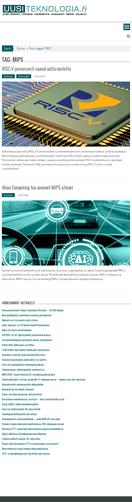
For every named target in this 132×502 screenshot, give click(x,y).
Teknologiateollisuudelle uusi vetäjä (19, 414)
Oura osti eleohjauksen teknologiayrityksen (23, 364)
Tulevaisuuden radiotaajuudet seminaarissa (23, 369)
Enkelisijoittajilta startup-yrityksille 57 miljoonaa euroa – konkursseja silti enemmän (43, 379)
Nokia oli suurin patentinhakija (16, 330)
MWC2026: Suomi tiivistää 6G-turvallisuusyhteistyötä (28, 374)
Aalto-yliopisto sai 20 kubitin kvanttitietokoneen (25, 325)
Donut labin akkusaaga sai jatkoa (18, 345)
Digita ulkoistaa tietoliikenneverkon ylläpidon (24, 434)
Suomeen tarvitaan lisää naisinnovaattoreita (23, 355)
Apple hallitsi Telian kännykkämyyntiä (20, 404)
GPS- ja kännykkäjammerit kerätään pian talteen (26, 453)
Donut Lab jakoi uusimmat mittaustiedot (22, 394)
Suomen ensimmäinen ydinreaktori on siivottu (24, 360)
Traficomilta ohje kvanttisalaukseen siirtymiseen (25, 350)
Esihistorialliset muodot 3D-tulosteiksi (21, 439)
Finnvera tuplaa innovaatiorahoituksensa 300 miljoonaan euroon (33, 424)
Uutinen (8, 76)
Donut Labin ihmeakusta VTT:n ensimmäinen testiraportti (30, 444)
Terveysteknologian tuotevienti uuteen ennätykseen (27, 340)
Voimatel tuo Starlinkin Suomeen (18, 389)
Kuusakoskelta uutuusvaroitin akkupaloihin (22, 384)
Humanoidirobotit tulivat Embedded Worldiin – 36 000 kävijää (32, 310)
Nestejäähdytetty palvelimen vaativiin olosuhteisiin (26, 315)
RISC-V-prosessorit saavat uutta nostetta (36, 68)
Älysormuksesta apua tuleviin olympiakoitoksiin (25, 448)
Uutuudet (23, 76)
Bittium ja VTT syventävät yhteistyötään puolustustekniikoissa (32, 429)
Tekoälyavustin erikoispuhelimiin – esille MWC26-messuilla (31, 419)
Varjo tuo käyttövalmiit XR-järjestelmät (21, 409)
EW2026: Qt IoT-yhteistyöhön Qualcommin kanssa (26, 335)
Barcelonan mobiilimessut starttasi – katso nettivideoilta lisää (33, 399)
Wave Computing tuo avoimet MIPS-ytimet (37, 187)
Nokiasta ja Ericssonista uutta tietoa (20, 320)
